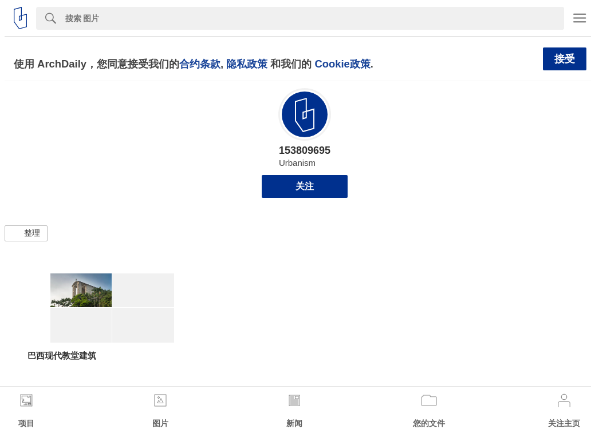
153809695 (304, 150)
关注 (305, 186)
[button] (26, 233)
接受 (564, 59)
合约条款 (199, 64)
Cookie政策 (342, 64)
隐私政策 (246, 64)
